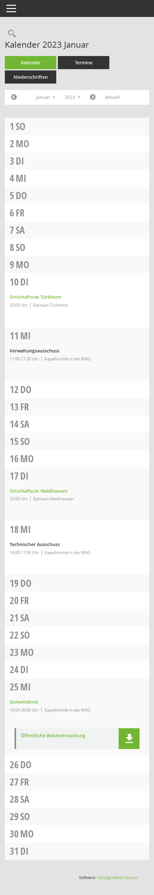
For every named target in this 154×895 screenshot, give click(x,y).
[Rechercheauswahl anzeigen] (10, 33)
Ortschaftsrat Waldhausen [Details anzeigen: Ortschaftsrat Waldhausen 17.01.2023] (39, 491)
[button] (129, 738)
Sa (20, 230)
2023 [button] (72, 97)
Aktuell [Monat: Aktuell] (112, 97)
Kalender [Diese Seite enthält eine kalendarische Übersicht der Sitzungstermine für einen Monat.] (31, 63)
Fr (20, 212)
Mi (21, 178)
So (20, 126)
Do (21, 195)
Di (20, 160)
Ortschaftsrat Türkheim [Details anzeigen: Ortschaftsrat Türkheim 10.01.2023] (35, 297)
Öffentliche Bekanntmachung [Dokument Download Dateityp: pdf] (53, 735)
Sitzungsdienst (117, 877)
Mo (22, 143)
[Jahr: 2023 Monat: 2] (92, 97)
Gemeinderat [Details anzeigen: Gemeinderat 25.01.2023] (24, 702)
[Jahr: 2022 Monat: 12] (14, 97)
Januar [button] (45, 97)
